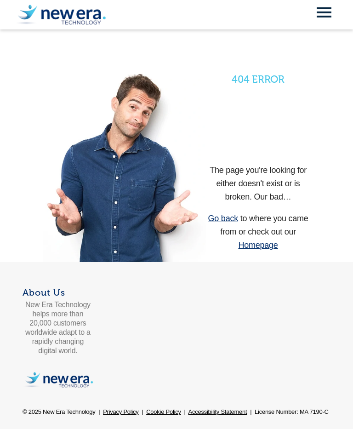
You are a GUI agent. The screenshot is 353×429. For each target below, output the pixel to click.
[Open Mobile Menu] (324, 13)
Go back (223, 218)
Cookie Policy (163, 411)
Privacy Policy (120, 411)
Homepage (258, 245)
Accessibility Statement (217, 411)
